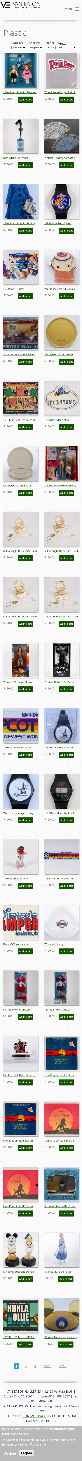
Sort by (34, 43)
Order (50, 43)
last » (62, 1366)
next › (47, 1366)
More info (38, 1444)
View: (62, 43)
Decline (10, 1453)
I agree (26, 1453)
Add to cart (25, 99)
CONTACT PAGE (34, 1416)
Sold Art (17, 43)
